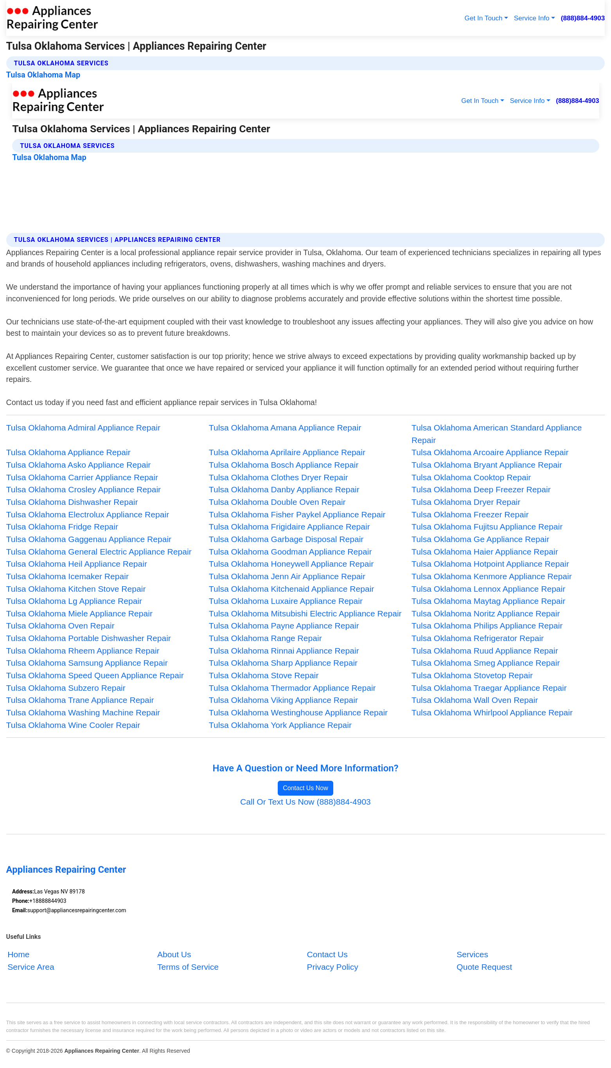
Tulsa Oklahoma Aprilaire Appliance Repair (287, 452)
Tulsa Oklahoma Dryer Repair (466, 501)
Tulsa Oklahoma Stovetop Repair (472, 675)
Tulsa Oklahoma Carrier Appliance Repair (82, 477)
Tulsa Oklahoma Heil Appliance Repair (76, 563)
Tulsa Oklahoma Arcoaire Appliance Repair (490, 452)
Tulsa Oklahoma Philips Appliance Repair (487, 625)
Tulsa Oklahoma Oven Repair (60, 625)
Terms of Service (188, 966)
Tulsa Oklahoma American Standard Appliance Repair (497, 434)
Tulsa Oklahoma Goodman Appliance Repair (290, 551)
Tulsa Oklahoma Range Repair (265, 638)
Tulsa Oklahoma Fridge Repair (62, 526)
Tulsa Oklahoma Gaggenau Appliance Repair (89, 539)
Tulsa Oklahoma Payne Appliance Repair (284, 625)
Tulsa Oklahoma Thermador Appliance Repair (292, 687)
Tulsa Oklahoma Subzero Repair (66, 687)
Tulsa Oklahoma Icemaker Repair (67, 576)
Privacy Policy (332, 966)
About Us (174, 954)
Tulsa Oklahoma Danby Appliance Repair (284, 489)
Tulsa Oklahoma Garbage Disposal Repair (286, 539)
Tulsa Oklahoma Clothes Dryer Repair (278, 477)
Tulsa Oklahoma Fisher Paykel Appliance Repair (297, 514)
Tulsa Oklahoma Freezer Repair (470, 514)
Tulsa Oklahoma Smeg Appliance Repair (486, 662)
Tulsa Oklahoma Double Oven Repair (277, 501)
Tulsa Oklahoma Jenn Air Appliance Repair (287, 576)
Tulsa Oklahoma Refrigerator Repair (478, 638)
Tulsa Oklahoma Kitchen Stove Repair (76, 588)
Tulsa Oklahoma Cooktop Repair (471, 477)
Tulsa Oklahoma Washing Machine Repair (83, 712)
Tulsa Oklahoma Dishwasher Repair (72, 501)
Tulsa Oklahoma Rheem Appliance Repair (83, 650)
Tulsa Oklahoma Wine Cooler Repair (73, 724)
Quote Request (484, 966)
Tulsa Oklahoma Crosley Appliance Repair (83, 489)
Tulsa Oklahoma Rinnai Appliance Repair (284, 650)
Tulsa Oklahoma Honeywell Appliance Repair (291, 563)
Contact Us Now (305, 788)
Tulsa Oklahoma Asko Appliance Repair (78, 464)
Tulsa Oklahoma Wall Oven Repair (475, 699)
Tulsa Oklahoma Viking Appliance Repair (283, 699)
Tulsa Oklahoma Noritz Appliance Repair (486, 613)
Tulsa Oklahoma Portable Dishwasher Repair (88, 638)
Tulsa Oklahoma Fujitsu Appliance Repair (487, 526)
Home (18, 954)
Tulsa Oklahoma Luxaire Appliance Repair (286, 600)
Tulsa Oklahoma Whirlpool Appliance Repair (492, 712)
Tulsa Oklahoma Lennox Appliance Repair (488, 588)
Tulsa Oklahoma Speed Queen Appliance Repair (95, 675)
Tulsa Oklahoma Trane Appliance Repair (80, 699)
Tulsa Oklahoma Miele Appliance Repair (79, 613)
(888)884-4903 (583, 18)
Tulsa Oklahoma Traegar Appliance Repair (489, 687)
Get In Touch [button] (484, 18)
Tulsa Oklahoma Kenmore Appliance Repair (492, 576)
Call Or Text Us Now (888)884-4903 (305, 801)
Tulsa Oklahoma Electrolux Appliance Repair (87, 514)
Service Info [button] (532, 18)
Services (472, 954)
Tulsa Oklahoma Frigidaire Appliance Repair (289, 526)
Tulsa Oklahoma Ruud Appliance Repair (485, 650)
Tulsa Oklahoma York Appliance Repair (280, 724)
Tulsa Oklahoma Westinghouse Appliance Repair (298, 712)
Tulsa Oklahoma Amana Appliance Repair (285, 427)
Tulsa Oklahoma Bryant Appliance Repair (487, 464)
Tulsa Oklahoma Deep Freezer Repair (481, 489)
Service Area (30, 966)
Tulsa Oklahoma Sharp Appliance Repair (283, 662)
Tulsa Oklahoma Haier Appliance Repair (485, 551)
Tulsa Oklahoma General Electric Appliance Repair (99, 551)
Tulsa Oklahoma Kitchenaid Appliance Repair (291, 588)
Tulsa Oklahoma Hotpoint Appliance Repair (490, 563)
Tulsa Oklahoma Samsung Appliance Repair (87, 662)
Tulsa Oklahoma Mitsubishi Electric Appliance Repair (305, 613)
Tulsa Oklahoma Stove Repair (264, 675)
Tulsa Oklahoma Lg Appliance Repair (74, 600)
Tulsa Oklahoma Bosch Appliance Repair (284, 464)
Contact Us (327, 954)
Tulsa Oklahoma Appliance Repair (68, 452)
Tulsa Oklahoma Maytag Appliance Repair (488, 600)
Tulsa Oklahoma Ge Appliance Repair (480, 539)
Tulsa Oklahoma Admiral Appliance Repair (83, 427)
